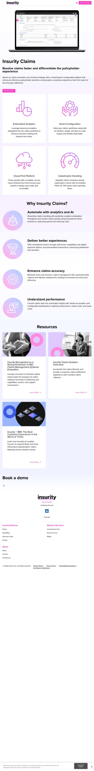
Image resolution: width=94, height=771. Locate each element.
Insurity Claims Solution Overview (65, 363)
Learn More (34, 392)
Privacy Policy (38, 566)
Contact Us (6, 558)
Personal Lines (52, 533)
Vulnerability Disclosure (67, 566)
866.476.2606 (47, 502)
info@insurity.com (47, 505)
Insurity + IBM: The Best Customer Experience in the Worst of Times (22, 434)
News (4, 551)
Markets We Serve (55, 525)
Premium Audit (7, 537)
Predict (4, 540)
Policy (4, 529)
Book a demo (9, 91)
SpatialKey (6, 533)
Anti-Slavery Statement (41, 568)
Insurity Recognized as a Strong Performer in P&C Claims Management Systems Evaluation (23, 366)
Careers (5, 554)
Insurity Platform (10, 525)
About (5, 547)
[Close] (91, 766)
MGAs (49, 537)
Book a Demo (85, 3)
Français (47, 517)
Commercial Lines (53, 529)
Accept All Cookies (81, 766)
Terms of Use (51, 566)
